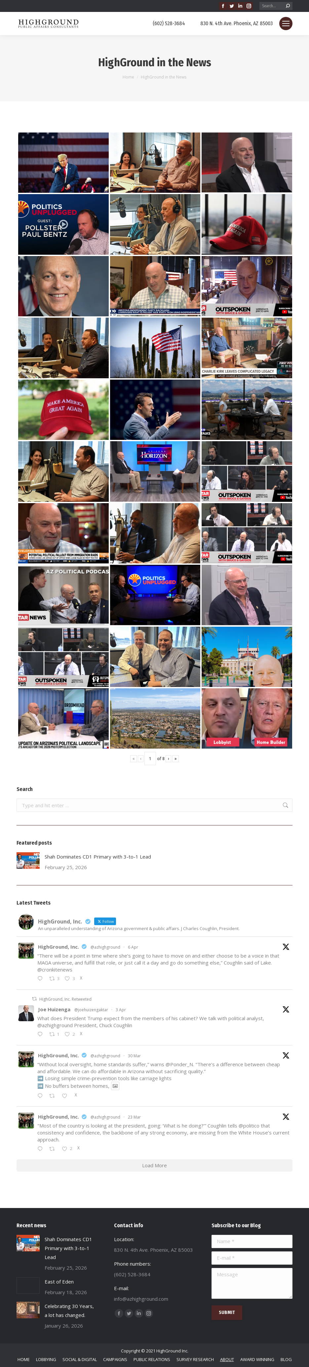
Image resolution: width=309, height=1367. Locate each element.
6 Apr (133, 947)
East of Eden (59, 1281)
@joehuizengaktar (91, 1010)
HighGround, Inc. (58, 946)
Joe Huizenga (54, 1009)
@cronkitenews (54, 969)
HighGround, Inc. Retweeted (65, 999)
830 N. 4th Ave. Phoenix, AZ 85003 (232, 23)
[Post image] (28, 860)
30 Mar (134, 1056)
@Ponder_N (179, 1064)
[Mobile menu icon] (285, 23)
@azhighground (105, 947)
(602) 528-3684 (164, 23)
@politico (249, 1125)
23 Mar (134, 1117)
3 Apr (121, 1010)
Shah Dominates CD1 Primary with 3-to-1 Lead (98, 856)
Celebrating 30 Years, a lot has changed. (69, 1310)
